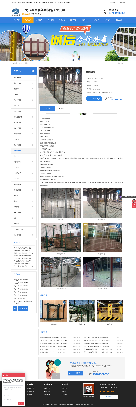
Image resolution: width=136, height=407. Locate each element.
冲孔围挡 (16, 201)
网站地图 (122, 2)
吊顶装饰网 (17, 235)
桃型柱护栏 (17, 162)
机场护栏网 (17, 145)
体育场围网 (17, 77)
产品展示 (28, 20)
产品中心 (25, 63)
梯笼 (15, 218)
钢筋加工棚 (17, 212)
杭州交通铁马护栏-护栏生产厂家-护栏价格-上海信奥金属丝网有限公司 (34, 261)
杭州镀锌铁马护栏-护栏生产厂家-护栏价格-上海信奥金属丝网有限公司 (34, 263)
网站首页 (16, 20)
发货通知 (62, 20)
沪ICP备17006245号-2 (87, 404)
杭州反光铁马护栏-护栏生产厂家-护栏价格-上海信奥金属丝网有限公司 (54, 349)
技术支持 (96, 20)
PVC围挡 (16, 94)
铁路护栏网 (17, 122)
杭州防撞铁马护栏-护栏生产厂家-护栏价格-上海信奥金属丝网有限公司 (54, 352)
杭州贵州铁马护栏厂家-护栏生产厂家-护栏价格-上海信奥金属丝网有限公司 (54, 338)
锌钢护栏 (16, 105)
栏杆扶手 (16, 207)
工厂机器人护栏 (19, 229)
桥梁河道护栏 (18, 117)
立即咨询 (94, 99)
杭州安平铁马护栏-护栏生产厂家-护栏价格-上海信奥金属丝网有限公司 (98, 352)
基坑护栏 (16, 89)
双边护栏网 (17, 100)
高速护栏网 (17, 134)
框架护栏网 (17, 128)
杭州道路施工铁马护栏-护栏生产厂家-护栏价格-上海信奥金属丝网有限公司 (54, 343)
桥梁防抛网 (17, 190)
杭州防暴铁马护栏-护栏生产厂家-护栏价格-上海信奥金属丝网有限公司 (98, 349)
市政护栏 (16, 139)
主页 (20, 63)
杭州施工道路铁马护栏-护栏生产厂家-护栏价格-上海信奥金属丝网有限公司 (98, 340)
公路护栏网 (17, 111)
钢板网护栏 (17, 173)
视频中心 (85, 20)
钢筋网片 (16, 223)
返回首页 (119, 63)
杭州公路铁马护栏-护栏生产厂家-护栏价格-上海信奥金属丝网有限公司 (34, 250)
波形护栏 (16, 195)
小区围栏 (16, 167)
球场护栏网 (17, 83)
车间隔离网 (17, 150)
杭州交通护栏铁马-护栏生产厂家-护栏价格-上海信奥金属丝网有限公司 (34, 266)
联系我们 (112, 2)
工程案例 (73, 20)
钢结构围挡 (17, 184)
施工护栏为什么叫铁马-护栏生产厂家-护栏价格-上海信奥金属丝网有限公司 (54, 340)
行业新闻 (51, 20)
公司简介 (39, 20)
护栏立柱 (16, 179)
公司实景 (107, 20)
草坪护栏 (16, 156)
